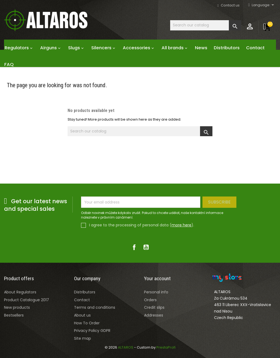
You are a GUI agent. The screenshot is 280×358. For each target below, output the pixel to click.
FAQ (9, 64)
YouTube (146, 247)
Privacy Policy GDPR (92, 330)
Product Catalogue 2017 (26, 300)
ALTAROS (126, 347)
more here (181, 225)
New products (17, 307)
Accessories (139, 48)
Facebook (134, 247)
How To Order (87, 323)
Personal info (156, 292)
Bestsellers (14, 315)
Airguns (51, 48)
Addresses (153, 315)
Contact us (230, 5)
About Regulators (20, 292)
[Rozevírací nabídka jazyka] (264, 5)
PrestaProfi (166, 347)
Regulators (19, 48)
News (201, 48)
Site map (82, 338)
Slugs (76, 48)
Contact (255, 48)
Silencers (103, 48)
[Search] (205, 25)
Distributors (227, 48)
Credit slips (154, 307)
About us (82, 315)
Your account (157, 278)
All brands (175, 48)
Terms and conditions (94, 307)
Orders (150, 300)
